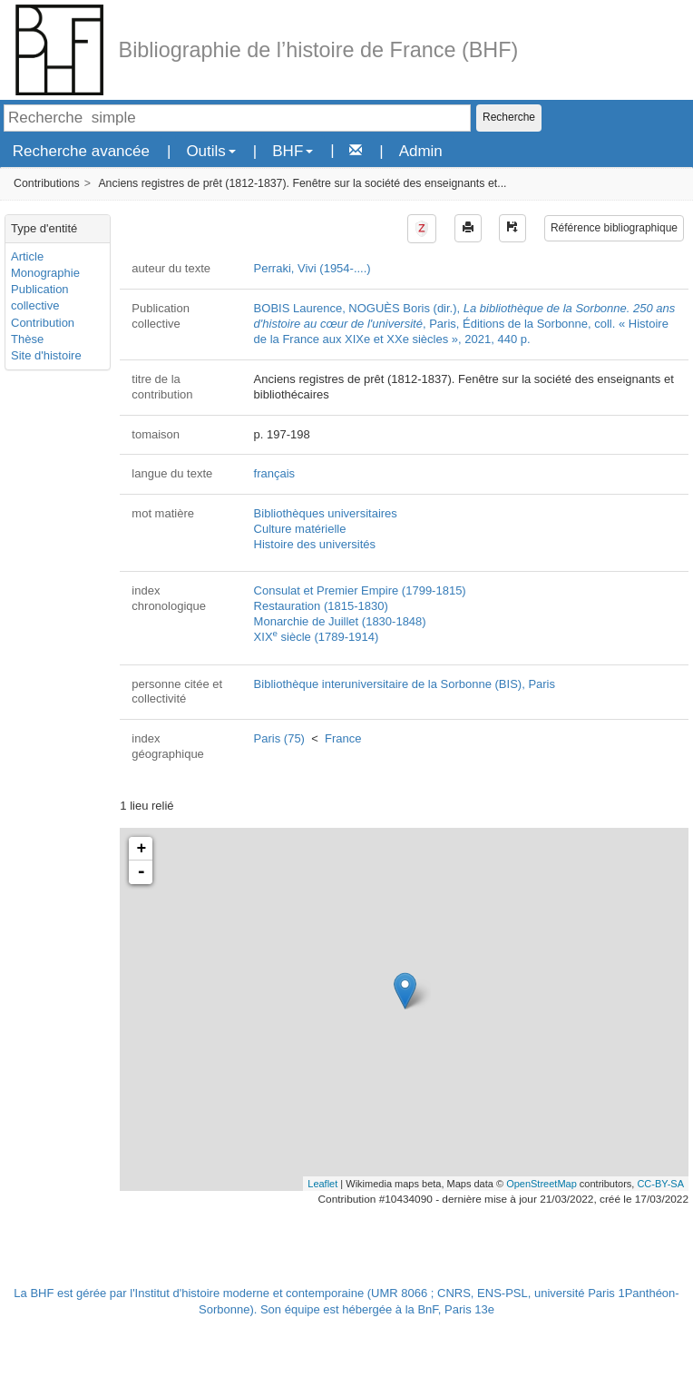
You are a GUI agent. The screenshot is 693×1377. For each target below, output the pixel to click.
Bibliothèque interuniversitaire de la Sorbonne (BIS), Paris (404, 684)
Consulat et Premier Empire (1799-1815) (360, 590)
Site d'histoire (46, 355)
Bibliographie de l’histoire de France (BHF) (319, 50)
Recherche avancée (81, 151)
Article (27, 256)
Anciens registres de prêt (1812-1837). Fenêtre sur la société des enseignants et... (302, 183)
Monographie (45, 273)
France (343, 738)
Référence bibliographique (614, 227)
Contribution (42, 322)
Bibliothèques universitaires (325, 513)
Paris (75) (279, 738)
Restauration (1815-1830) (321, 606)
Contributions (47, 183)
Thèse (27, 339)
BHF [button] (292, 151)
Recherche (509, 117)
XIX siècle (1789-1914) (316, 637)
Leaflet (322, 1183)
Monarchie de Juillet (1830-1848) (340, 621)
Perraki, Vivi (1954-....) (312, 268)
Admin (421, 151)
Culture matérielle (300, 529)
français (275, 473)
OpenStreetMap (541, 1183)
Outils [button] (210, 151)
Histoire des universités (315, 544)
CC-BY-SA (660, 1183)
